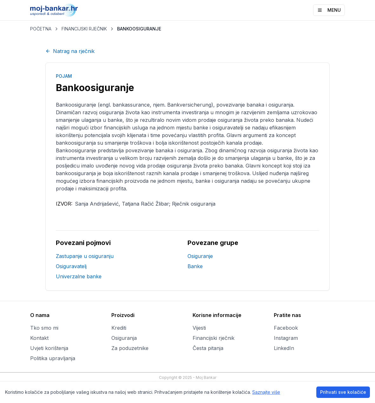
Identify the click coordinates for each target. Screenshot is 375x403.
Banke (195, 266)
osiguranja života (287, 150)
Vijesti (199, 328)
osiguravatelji (227, 127)
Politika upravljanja (52, 358)
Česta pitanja (208, 348)
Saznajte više (266, 392)
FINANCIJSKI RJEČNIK (84, 28)
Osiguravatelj (71, 266)
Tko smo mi (44, 328)
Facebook (286, 328)
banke (200, 127)
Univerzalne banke (79, 276)
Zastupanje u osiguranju (85, 256)
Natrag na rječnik (70, 51)
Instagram (286, 338)
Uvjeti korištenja (49, 348)
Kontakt (39, 338)
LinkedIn (284, 348)
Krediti (118, 328)
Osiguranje (200, 256)
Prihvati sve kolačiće (343, 392)
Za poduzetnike (129, 348)
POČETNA (40, 28)
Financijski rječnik (213, 338)
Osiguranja (124, 338)
